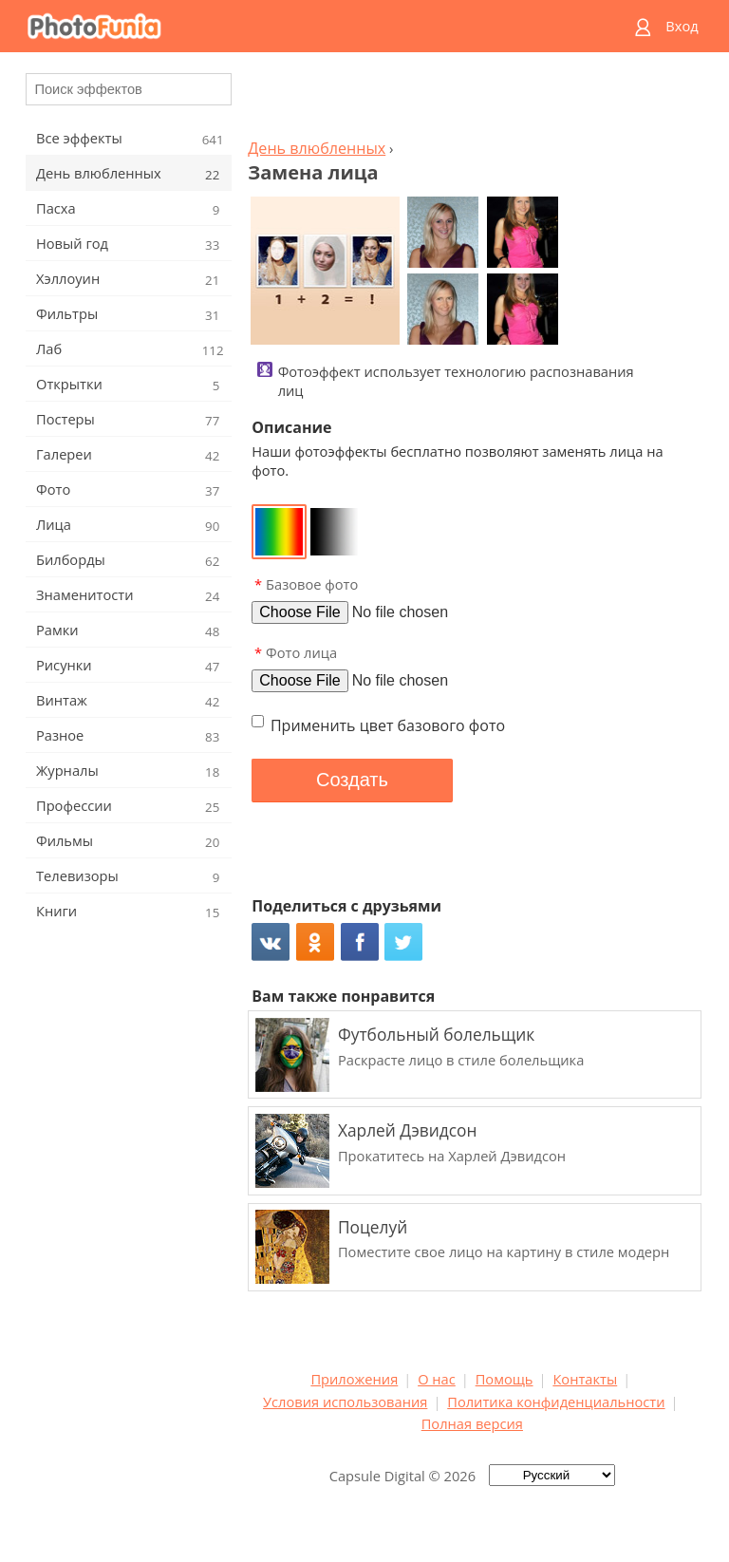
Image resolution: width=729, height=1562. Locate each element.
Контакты (584, 1378)
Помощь (504, 1378)
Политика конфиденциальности (555, 1401)
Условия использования (345, 1401)
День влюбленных (316, 148)
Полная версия (472, 1423)
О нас (437, 1378)
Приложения (354, 1378)
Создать (352, 779)
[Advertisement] (472, 100)
